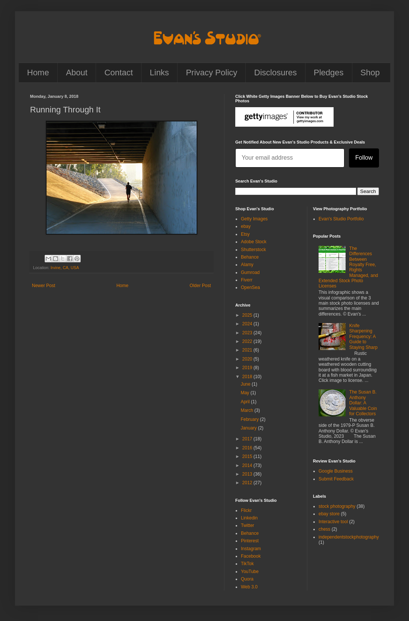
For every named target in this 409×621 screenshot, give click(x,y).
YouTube (250, 571)
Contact (118, 72)
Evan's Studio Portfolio (341, 218)
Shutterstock (253, 249)
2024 (248, 323)
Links (159, 72)
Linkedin (249, 518)
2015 (248, 456)
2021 (248, 350)
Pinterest (250, 540)
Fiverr (247, 280)
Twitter (247, 525)
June (246, 384)
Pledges (329, 72)
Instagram (251, 548)
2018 (248, 376)
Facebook (251, 556)
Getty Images (254, 218)
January (249, 428)
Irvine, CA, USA (65, 267)
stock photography (337, 506)
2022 (248, 341)
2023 (248, 332)
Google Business (336, 471)
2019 (248, 367)
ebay (246, 226)
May (245, 392)
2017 (248, 438)
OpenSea (250, 287)
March (247, 410)
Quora (247, 579)
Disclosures (275, 72)
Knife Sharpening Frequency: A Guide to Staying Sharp (363, 336)
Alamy (247, 264)
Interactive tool (333, 521)
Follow (364, 157)
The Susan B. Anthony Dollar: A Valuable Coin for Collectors (363, 402)
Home (38, 72)
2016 (248, 447)
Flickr (246, 510)
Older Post (200, 285)
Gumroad (250, 272)
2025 (248, 315)
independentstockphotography (349, 537)
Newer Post (43, 285)
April (246, 401)
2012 (248, 482)
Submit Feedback (336, 479)
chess (324, 529)
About (77, 72)
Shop (370, 72)
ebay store (329, 513)
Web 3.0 (249, 587)
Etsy (245, 234)
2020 (248, 359)
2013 (248, 474)
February (250, 419)
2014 (248, 465)
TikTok (247, 563)
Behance (250, 257)
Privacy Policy (211, 72)
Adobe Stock (253, 241)
